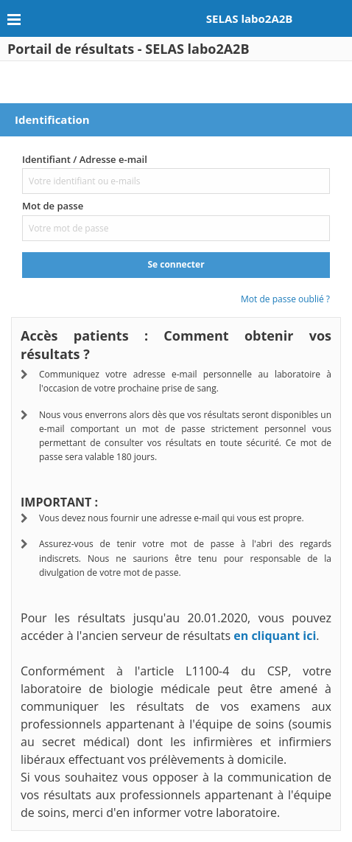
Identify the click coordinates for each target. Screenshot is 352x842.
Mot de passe (52, 205)
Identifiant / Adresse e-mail (84, 159)
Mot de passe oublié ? (285, 299)
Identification (52, 119)
